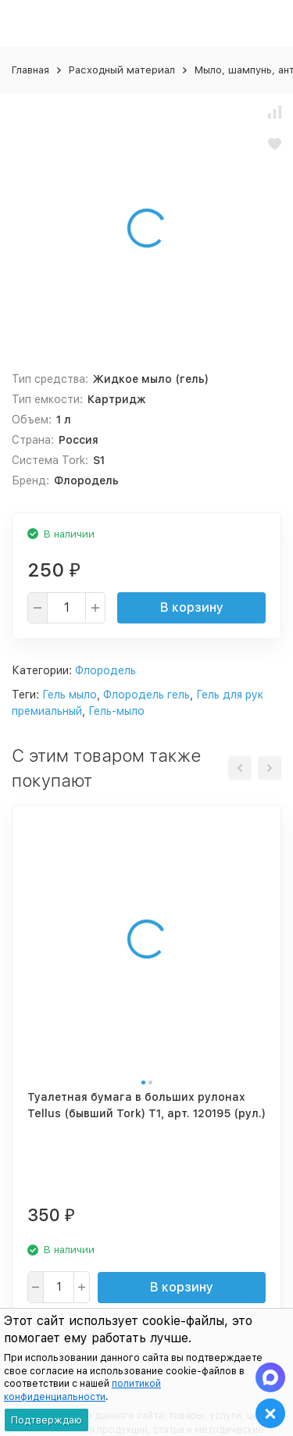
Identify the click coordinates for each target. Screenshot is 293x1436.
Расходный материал (122, 70)
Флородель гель (146, 694)
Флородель (105, 670)
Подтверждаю (46, 1420)
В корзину (191, 607)
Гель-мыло (116, 711)
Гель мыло (69, 694)
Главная (30, 70)
